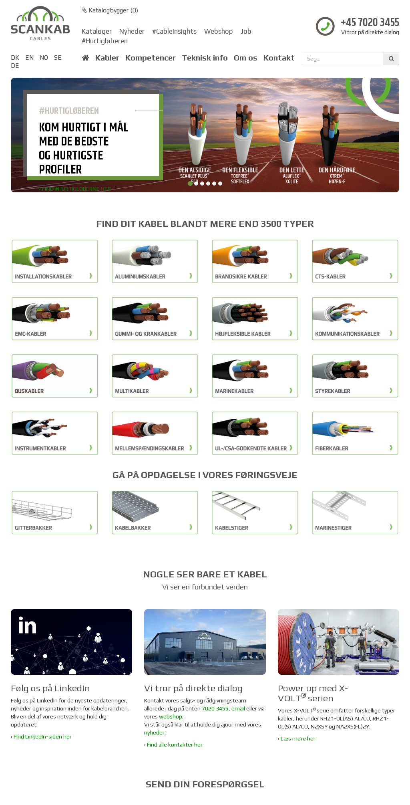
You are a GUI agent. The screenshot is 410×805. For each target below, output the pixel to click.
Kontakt (279, 58)
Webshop (218, 31)
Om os (245, 58)
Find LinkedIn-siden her (43, 736)
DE (15, 65)
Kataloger (97, 31)
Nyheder (132, 31)
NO (44, 57)
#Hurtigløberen (105, 41)
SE (58, 57)
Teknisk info (205, 58)
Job (246, 31)
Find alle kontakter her (175, 744)
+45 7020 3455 (370, 23)
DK (15, 57)
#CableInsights (174, 31)
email (238, 708)
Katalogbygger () (110, 10)
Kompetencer (150, 58)
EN (29, 57)
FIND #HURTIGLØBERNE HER (75, 189)
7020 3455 (215, 708)
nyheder (154, 732)
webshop (170, 716)
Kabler (107, 58)
